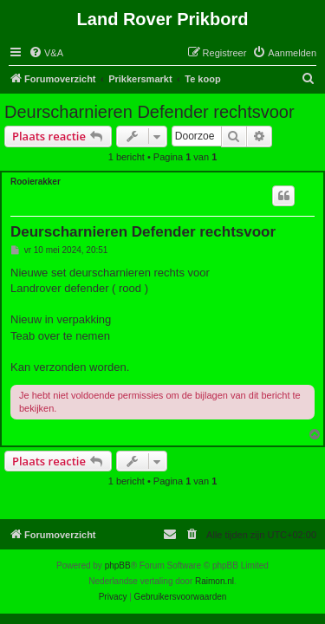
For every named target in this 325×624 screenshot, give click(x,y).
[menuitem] (46, 52)
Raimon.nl (214, 581)
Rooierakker (35, 181)
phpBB (118, 565)
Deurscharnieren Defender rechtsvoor (149, 111)
